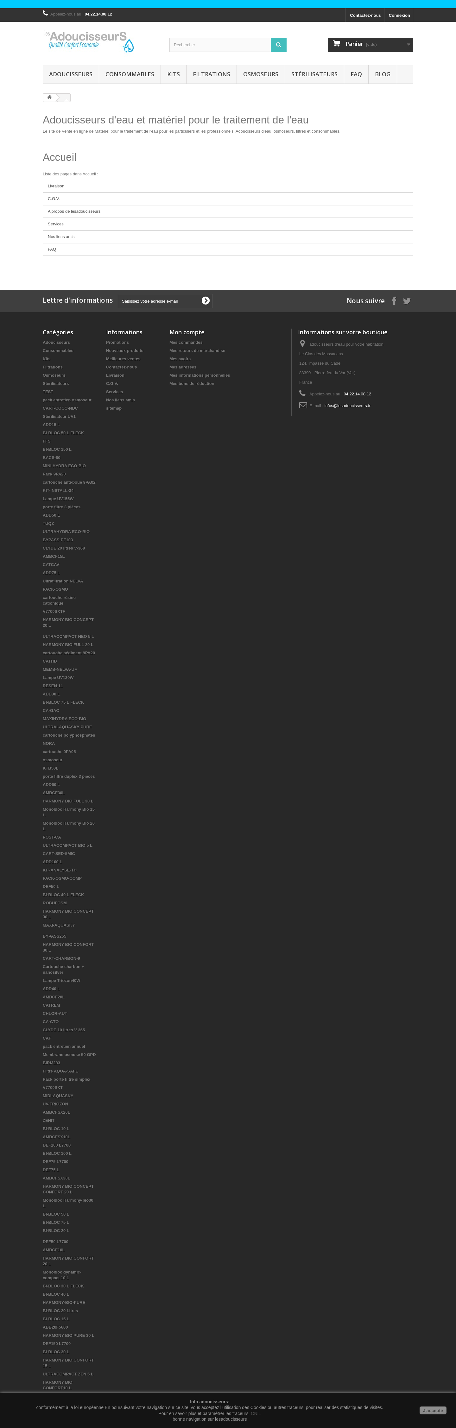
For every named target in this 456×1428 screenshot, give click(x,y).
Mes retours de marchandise (197, 350)
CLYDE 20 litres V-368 (64, 548)
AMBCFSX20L (56, 1112)
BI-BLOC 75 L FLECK (63, 702)
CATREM (51, 1005)
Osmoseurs (260, 74)
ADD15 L (51, 424)
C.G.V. (54, 198)
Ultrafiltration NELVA (63, 581)
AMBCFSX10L (56, 1137)
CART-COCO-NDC (60, 408)
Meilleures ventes (123, 358)
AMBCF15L (54, 556)
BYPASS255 (54, 936)
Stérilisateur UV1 (59, 416)
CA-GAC (51, 710)
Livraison (56, 186)
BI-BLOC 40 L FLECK (63, 894)
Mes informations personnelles (199, 375)
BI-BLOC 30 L (56, 1351)
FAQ (356, 74)
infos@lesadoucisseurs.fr (347, 405)
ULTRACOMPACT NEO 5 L (68, 636)
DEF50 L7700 (55, 1241)
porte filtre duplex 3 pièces (69, 776)
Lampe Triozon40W (61, 980)
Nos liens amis (61, 236)
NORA (49, 743)
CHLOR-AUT (55, 1013)
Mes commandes (186, 342)
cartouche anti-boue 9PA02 (69, 482)
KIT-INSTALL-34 (58, 490)
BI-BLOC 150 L (57, 449)
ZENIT (49, 1120)
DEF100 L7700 (57, 1145)
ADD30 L (51, 694)
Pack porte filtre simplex (66, 1079)
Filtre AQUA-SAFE (60, 1071)
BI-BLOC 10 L (56, 1128)
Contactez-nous (365, 15)
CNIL (256, 1413)
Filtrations (211, 74)
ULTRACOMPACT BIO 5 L (67, 845)
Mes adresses (182, 367)
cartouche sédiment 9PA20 (69, 653)
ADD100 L (52, 861)
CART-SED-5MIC (59, 853)
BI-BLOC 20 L (56, 1230)
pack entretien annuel (64, 1046)
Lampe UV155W (58, 498)
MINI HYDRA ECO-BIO (64, 465)
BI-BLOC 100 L (57, 1153)
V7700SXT (53, 1087)
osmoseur (52, 760)
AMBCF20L (54, 997)
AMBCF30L (54, 792)
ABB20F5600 (55, 1327)
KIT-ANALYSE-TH (60, 870)
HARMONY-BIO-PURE (64, 1302)
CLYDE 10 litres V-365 (64, 1030)
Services (56, 224)
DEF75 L (51, 1169)
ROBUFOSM (55, 903)
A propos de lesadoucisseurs (74, 211)
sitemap (114, 408)
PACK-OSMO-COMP (62, 878)
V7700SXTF (54, 611)
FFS (47, 441)
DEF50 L (51, 886)
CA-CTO (51, 1021)
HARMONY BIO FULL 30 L (68, 801)
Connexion (399, 15)
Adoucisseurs (70, 74)
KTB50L (50, 768)
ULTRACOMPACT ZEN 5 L (68, 1374)
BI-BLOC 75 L (56, 1222)
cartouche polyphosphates (69, 735)
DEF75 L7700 (55, 1161)
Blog (382, 74)
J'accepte (433, 1410)
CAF (47, 1038)
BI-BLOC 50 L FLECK (63, 433)
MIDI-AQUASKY (58, 1095)
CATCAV (51, 564)
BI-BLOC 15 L (56, 1319)
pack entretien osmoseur (67, 400)
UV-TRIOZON (55, 1104)
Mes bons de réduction (191, 383)
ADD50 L (51, 515)
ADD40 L (51, 988)
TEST (48, 391)
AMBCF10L (54, 1250)
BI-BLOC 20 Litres (60, 1310)
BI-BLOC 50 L (56, 1214)
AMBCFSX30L (56, 1178)
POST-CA (52, 837)
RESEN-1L (53, 685)
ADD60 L (51, 784)
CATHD (50, 661)
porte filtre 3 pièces (61, 507)
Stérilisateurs (314, 74)
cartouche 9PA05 (59, 751)
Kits (173, 74)
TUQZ (48, 523)
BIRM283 (51, 1062)
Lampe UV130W (58, 677)
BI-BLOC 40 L (56, 1294)
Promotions (117, 342)
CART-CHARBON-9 (61, 958)
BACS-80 (51, 457)
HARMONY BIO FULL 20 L (68, 644)
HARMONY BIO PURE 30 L (68, 1335)
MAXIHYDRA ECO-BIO (64, 718)
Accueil (59, 157)
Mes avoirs (180, 358)
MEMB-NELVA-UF (60, 669)
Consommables (129, 74)
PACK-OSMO (55, 589)
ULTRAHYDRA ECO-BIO (66, 531)
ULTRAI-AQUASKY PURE (67, 727)
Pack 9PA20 (54, 474)
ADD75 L (51, 572)
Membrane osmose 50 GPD (69, 1054)
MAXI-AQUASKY (59, 925)
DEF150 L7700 (57, 1343)
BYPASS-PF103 (58, 540)
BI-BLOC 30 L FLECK (63, 1286)
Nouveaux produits (124, 350)
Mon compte (187, 332)
